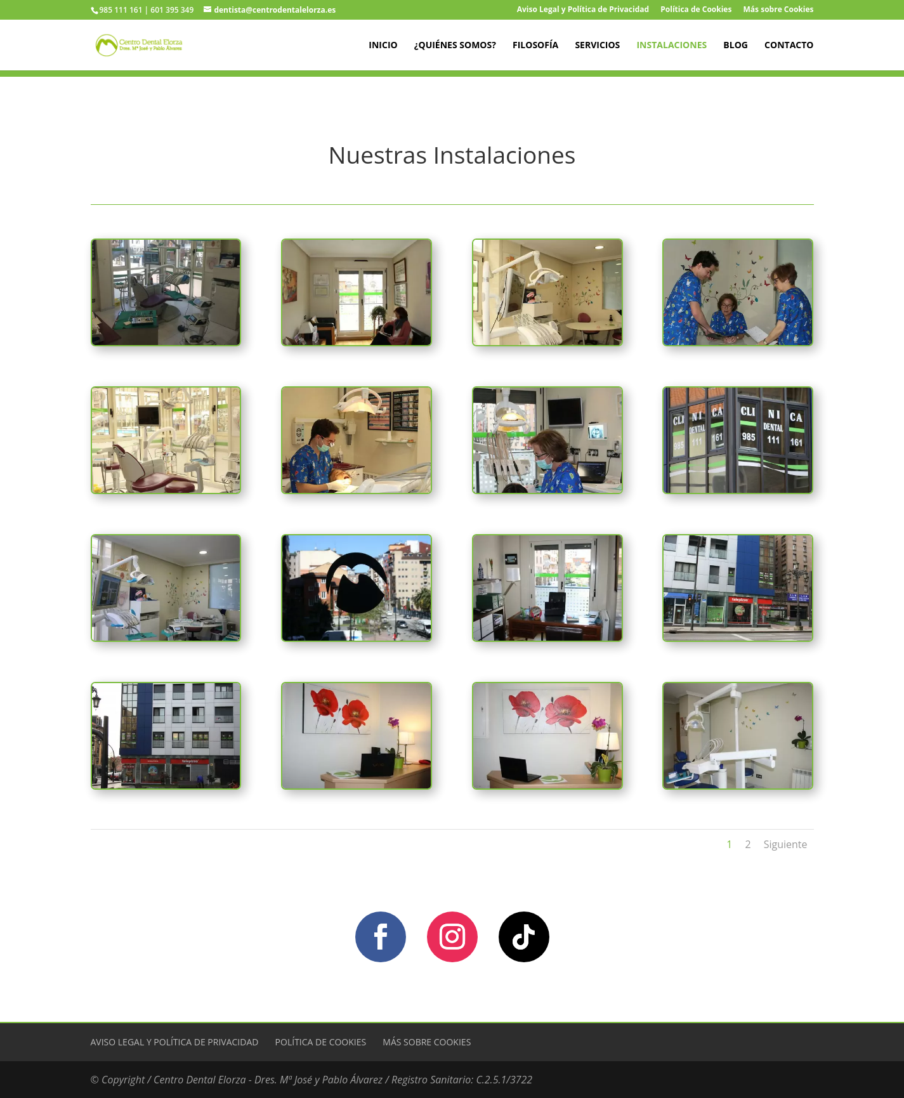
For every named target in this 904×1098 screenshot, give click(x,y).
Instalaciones (671, 46)
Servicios (597, 46)
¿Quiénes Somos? (455, 46)
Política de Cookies (695, 10)
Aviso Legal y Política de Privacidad (583, 10)
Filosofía (535, 46)
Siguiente (786, 844)
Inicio (383, 46)
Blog (735, 46)
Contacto (788, 46)
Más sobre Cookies (779, 10)
